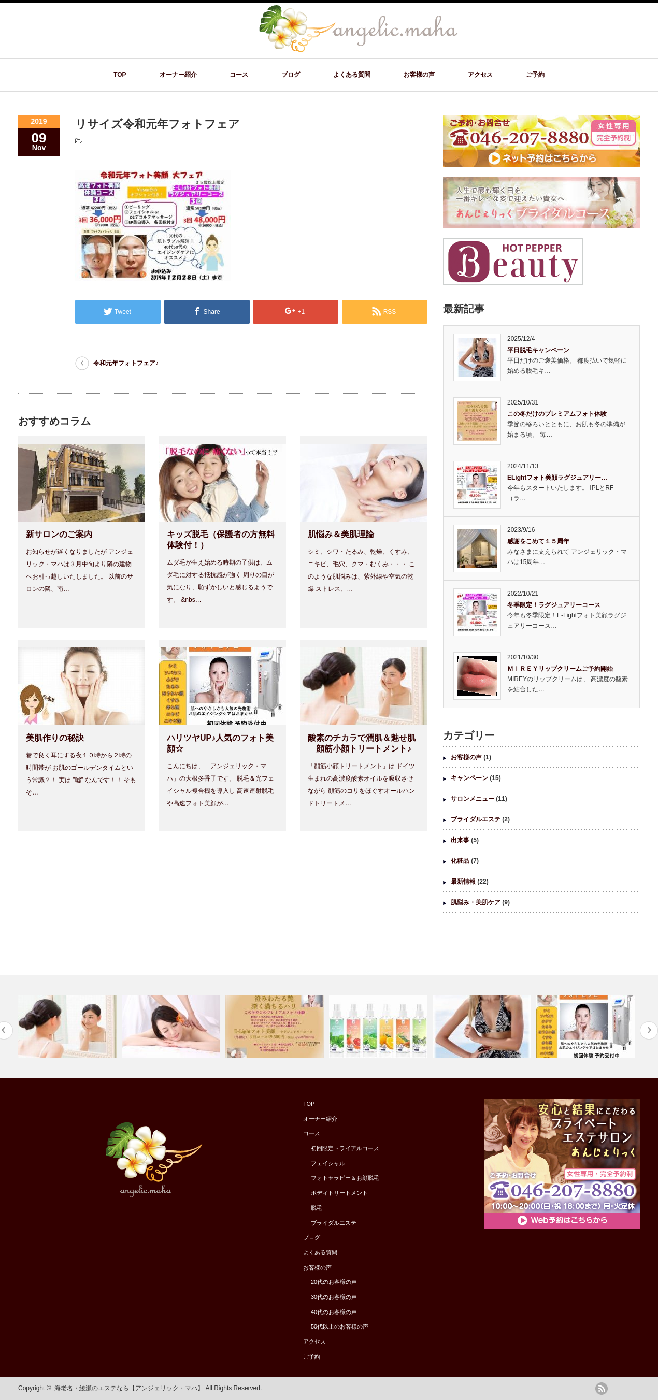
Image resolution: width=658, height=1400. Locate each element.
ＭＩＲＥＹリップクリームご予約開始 (560, 668)
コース (239, 74)
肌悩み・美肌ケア (475, 902)
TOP (119, 74)
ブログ (290, 74)
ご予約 (535, 74)
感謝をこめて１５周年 (538, 541)
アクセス (480, 74)
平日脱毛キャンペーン (538, 350)
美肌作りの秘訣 (55, 737)
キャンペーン (469, 778)
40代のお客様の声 (334, 1312)
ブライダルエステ (475, 819)
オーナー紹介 (178, 74)
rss (601, 1388)
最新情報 (463, 881)
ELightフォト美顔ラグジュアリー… (557, 477)
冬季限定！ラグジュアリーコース (553, 605)
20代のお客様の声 (334, 1282)
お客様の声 (419, 74)
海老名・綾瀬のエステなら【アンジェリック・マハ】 (129, 1388)
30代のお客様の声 (334, 1297)
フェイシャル (328, 1163)
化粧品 (460, 860)
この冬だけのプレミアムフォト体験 (557, 413)
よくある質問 (351, 74)
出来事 (460, 840)
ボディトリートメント (339, 1193)
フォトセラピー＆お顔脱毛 (345, 1178)
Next (649, 1030)
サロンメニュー (472, 798)
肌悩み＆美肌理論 (341, 534)
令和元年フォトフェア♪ (126, 363)
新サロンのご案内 (59, 534)
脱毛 (316, 1208)
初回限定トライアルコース (345, 1148)
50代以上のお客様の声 (339, 1326)
